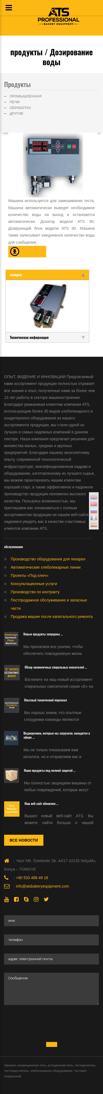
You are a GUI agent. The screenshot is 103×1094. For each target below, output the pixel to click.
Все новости (24, 840)
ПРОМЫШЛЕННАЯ (25, 96)
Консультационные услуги (34, 583)
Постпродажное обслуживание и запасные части (49, 604)
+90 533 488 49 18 (32, 878)
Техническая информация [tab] (47, 337)
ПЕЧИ (15, 102)
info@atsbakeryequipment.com (42, 886)
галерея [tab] (47, 274)
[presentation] (46, 1024)
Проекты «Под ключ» (29, 575)
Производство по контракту (35, 592)
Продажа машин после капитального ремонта (52, 616)
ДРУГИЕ (17, 113)
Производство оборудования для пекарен (48, 559)
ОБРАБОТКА (20, 108)
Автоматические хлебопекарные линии (45, 567)
